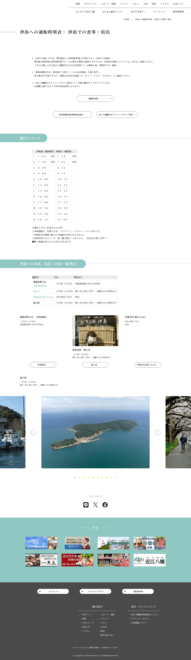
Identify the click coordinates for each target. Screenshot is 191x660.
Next (157, 432)
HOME (127, 19)
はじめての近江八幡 (85, 11)
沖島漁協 (40, 285)
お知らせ (86, 626)
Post (95, 505)
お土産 (104, 626)
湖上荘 (36, 291)
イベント (124, 3)
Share (86, 505)
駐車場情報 (178, 11)
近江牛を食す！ (138, 11)
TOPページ (87, 614)
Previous (33, 432)
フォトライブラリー (96, 591)
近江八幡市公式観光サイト (24, 8)
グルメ (136, 3)
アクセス (164, 3)
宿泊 (154, 3)
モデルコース (90, 3)
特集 (78, 3)
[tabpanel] (95, 433)
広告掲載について (139, 622)
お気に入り (178, 3)
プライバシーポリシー (141, 618)
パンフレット (159, 11)
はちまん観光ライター (112, 11)
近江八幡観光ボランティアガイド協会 (116, 114)
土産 (145, 3)
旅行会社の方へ (107, 635)
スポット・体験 (108, 3)
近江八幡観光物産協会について (144, 614)
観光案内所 (138, 591)
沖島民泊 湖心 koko (43, 296)
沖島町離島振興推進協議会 (71, 114)
